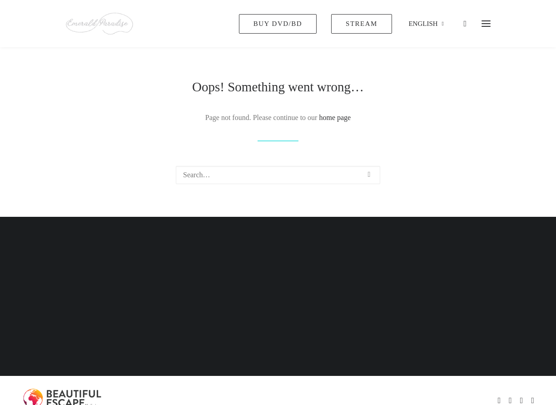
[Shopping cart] (461, 24)
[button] (369, 174)
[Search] (278, 175)
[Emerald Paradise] (99, 23)
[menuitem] (281, 23)
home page (335, 117)
